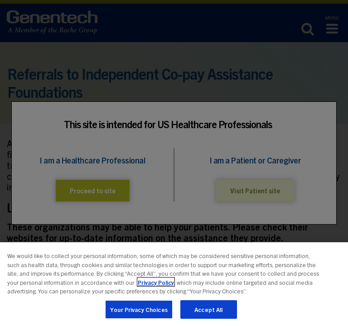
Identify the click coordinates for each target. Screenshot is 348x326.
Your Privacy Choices (139, 311)
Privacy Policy (156, 284)
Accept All (208, 311)
